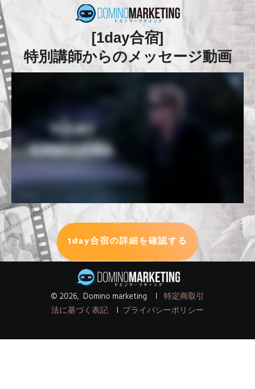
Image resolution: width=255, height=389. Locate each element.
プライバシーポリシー (163, 310)
